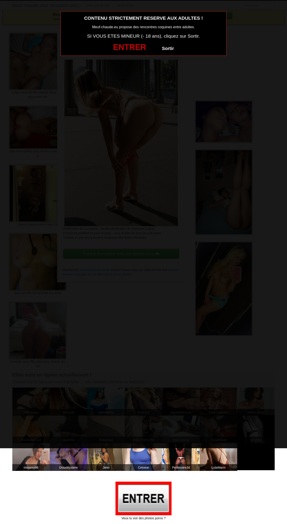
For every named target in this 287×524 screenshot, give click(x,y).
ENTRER (129, 47)
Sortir (168, 48)
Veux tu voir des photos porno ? (144, 518)
